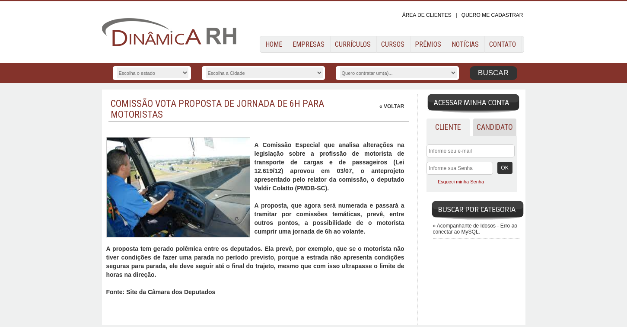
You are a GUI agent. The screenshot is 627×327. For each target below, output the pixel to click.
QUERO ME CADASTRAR (492, 15)
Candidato (495, 126)
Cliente (448, 126)
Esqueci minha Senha (461, 181)
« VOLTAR (391, 106)
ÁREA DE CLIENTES (427, 15)
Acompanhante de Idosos (467, 226)
